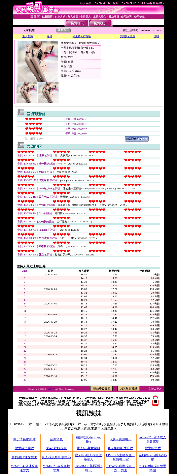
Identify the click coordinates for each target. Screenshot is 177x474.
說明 (156, 36)
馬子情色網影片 (24, 439)
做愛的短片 (153, 448)
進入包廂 (27, 36)
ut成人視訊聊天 (120, 439)
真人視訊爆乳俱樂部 (56, 457)
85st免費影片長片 (120, 448)
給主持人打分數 (82, 36)
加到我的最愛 (127, 36)
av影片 (51, 389)
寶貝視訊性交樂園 (24, 457)
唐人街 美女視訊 (88, 448)
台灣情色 (56, 439)
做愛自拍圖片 (24, 448)
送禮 (49, 36)
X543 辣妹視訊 (56, 448)
